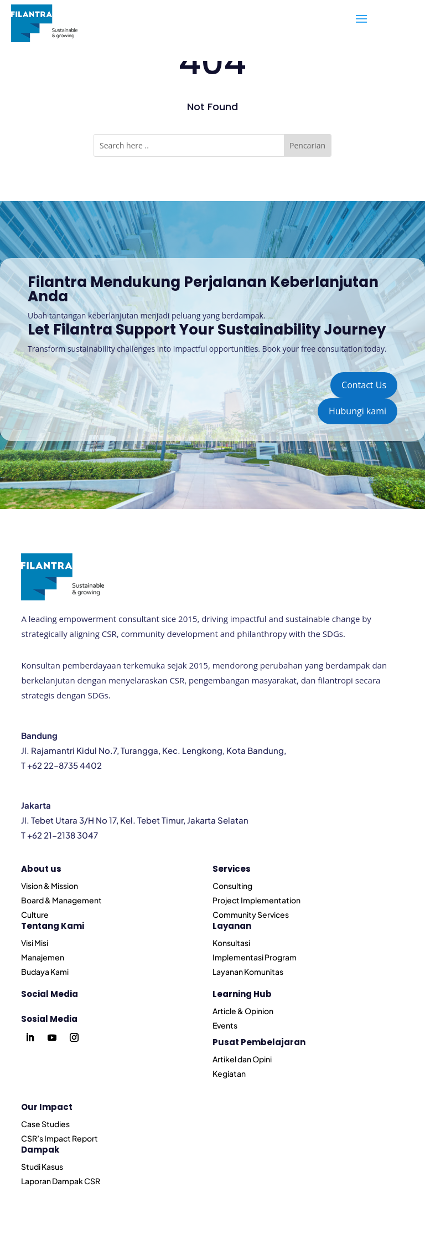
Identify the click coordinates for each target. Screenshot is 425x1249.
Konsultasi (231, 943)
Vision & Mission (49, 886)
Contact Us (363, 385)
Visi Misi (34, 943)
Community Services (250, 914)
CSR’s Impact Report (59, 1138)
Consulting (232, 886)
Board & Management (61, 900)
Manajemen (42, 957)
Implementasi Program (254, 957)
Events (224, 1025)
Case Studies (45, 1124)
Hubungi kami (357, 411)
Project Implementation (256, 900)
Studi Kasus (42, 1166)
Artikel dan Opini (242, 1059)
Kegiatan (229, 1073)
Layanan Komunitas (247, 971)
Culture (35, 914)
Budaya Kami (45, 971)
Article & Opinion (242, 1011)
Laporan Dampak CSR (60, 1181)
